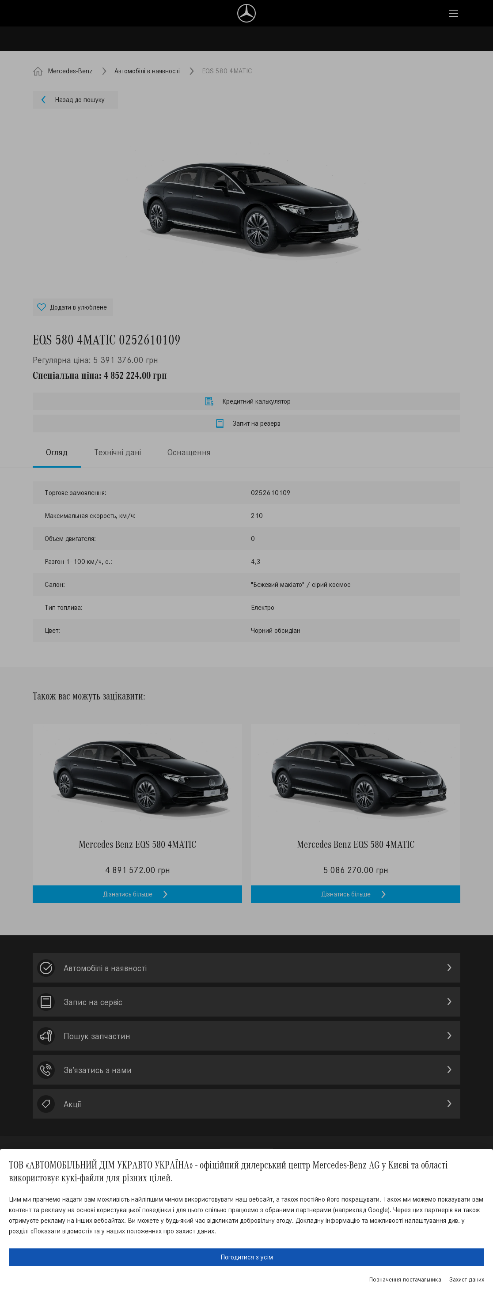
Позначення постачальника (405, 1279)
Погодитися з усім (246, 1257)
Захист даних (466, 1279)
